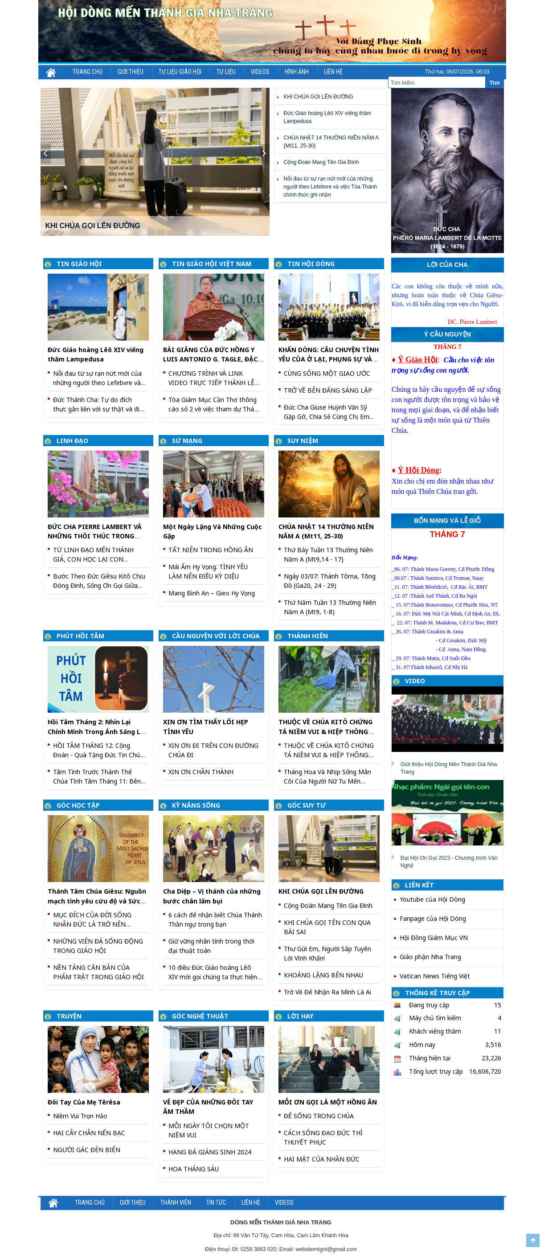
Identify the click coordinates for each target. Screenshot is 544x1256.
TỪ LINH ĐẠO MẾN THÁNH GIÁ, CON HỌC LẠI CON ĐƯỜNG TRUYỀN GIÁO (93, 555)
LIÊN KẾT (419, 885)
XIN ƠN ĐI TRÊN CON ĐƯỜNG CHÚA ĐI (213, 750)
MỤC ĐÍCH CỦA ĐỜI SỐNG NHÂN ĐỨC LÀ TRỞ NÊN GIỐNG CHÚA (92, 920)
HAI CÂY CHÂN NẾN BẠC (89, 1133)
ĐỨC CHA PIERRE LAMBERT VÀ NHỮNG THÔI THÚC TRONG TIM (95, 536)
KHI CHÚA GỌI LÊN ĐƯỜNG (318, 97)
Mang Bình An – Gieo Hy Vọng (211, 593)
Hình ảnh (297, 71)
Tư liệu (226, 71)
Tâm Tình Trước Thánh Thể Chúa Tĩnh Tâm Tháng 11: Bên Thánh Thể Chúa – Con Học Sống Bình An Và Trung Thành (97, 777)
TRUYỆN (69, 1016)
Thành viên (175, 1202)
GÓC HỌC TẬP (78, 805)
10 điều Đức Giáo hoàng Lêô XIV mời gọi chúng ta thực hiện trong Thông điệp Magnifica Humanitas (212, 972)
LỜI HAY (300, 1016)
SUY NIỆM (302, 440)
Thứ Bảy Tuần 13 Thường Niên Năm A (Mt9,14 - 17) (328, 554)
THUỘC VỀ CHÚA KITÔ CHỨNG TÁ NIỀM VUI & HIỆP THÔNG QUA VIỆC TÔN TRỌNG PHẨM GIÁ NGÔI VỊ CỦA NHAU (329, 750)
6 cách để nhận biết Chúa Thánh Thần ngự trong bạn (215, 919)
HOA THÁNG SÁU (193, 1169)
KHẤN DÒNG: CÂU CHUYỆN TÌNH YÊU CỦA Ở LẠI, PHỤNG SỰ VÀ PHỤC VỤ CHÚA (328, 359)
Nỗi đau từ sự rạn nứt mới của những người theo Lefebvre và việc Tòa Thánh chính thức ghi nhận (330, 187)
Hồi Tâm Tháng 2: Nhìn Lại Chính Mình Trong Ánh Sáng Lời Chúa (97, 731)
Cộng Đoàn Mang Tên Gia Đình (321, 162)
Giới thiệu (130, 71)
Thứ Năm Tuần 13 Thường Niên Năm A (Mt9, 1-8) (330, 607)
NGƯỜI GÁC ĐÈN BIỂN (86, 1149)
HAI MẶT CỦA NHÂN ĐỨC (322, 1159)
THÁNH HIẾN (307, 636)
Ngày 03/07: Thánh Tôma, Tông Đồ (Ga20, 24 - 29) (330, 581)
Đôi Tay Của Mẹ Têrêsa (84, 1102)
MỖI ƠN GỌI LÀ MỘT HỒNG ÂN (327, 1102)
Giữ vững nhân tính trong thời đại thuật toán (211, 946)
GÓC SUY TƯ (306, 805)
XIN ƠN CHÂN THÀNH (200, 772)
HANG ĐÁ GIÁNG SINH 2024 (209, 1152)
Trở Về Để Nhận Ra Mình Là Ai (327, 992)
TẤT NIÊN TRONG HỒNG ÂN (210, 550)
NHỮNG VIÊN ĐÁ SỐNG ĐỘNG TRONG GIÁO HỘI (98, 946)
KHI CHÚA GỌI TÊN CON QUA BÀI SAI (327, 927)
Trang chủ (87, 71)
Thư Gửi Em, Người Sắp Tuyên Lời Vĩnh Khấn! (327, 953)
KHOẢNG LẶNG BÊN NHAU (323, 975)
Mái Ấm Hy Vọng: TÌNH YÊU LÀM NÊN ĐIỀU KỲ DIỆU (208, 571)
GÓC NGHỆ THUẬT (200, 1016)
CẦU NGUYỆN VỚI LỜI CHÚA (216, 636)
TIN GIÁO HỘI (79, 263)
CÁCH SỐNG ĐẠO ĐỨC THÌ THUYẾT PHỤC (323, 1137)
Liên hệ (333, 71)
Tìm (494, 82)
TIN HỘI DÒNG (311, 263)
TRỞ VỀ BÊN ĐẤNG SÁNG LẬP (328, 390)
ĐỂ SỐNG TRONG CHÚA (319, 1116)
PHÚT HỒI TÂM (80, 636)
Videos (260, 71)
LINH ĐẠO (72, 440)
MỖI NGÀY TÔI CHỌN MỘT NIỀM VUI (208, 1130)
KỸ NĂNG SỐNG (196, 805)
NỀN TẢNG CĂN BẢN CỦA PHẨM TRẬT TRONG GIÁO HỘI (98, 972)
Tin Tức (216, 1202)
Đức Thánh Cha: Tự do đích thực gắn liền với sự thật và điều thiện (100, 404)
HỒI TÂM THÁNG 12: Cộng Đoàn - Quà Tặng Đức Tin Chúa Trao (98, 750)
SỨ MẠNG (187, 440)
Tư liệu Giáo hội (180, 71)
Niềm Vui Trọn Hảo (80, 1116)
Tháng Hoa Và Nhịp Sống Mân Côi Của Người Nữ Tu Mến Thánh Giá (327, 777)
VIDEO (415, 681)
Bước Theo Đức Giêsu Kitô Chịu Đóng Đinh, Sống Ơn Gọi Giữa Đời (99, 581)
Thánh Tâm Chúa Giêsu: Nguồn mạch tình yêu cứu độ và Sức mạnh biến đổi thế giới (97, 901)
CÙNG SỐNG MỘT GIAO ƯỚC (327, 373)
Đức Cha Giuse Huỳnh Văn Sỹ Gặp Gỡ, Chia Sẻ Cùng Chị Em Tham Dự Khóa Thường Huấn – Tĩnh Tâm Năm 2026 (329, 412)
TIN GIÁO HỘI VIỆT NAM (211, 263)
